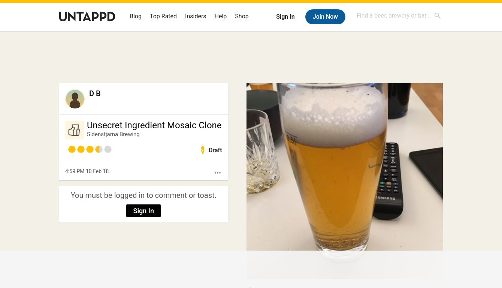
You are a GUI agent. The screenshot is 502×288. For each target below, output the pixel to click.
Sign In (285, 16)
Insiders (195, 16)
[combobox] (399, 15)
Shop (241, 16)
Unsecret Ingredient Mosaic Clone (154, 125)
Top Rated (163, 16)
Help (221, 16)
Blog (136, 16)
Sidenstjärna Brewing (113, 134)
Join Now (325, 16)
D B (95, 93)
